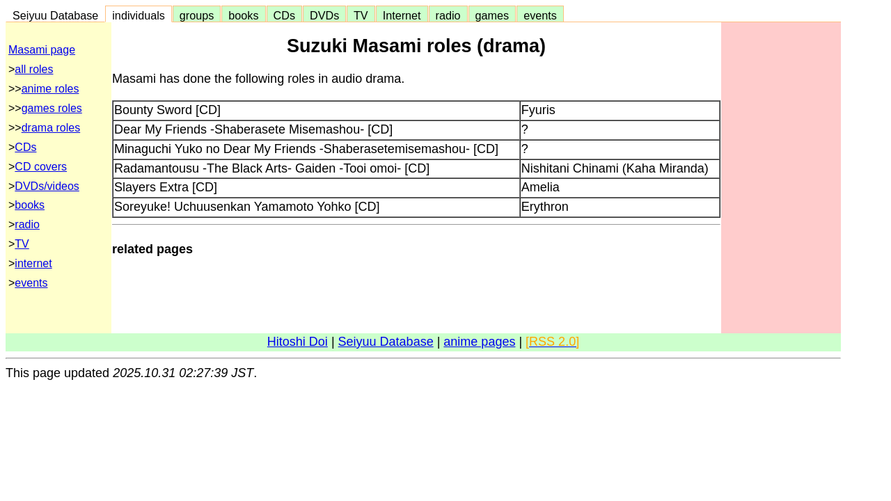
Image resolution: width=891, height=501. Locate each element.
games (492, 15)
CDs (284, 15)
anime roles (50, 89)
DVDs (324, 15)
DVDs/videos (47, 186)
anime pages (479, 342)
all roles (34, 69)
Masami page (41, 50)
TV (360, 15)
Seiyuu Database (55, 15)
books (243, 15)
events (540, 15)
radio (448, 15)
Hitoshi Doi (297, 342)
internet (33, 263)
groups (197, 15)
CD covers (41, 167)
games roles (52, 108)
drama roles (51, 128)
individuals (138, 15)
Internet (402, 15)
